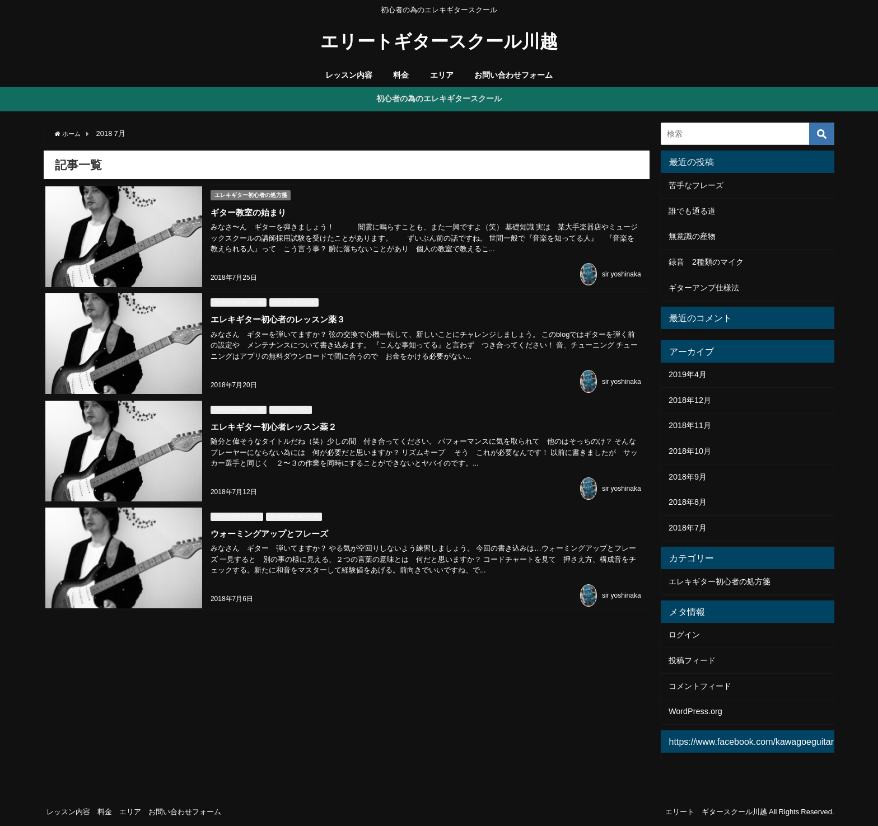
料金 (401, 75)
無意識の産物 (692, 236)
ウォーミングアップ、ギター (235, 506)
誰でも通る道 (692, 211)
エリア (442, 75)
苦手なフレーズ (696, 185)
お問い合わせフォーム (513, 75)
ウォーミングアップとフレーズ (271, 522)
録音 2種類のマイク (706, 262)
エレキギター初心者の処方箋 (250, 193)
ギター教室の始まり (249, 210)
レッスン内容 (348, 75)
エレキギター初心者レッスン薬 (236, 297)
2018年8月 (688, 502)
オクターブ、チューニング (292, 297)
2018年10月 (690, 451)
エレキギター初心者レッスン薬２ (276, 418)
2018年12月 (690, 400)
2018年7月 (688, 528)
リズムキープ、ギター (289, 401)
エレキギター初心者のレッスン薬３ (280, 314)
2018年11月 (690, 425)
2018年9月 (688, 477)
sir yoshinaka (621, 271)
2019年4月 (688, 374)
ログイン (684, 635)
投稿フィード (692, 660)
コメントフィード (700, 686)
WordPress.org (695, 711)
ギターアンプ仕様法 (704, 288)
